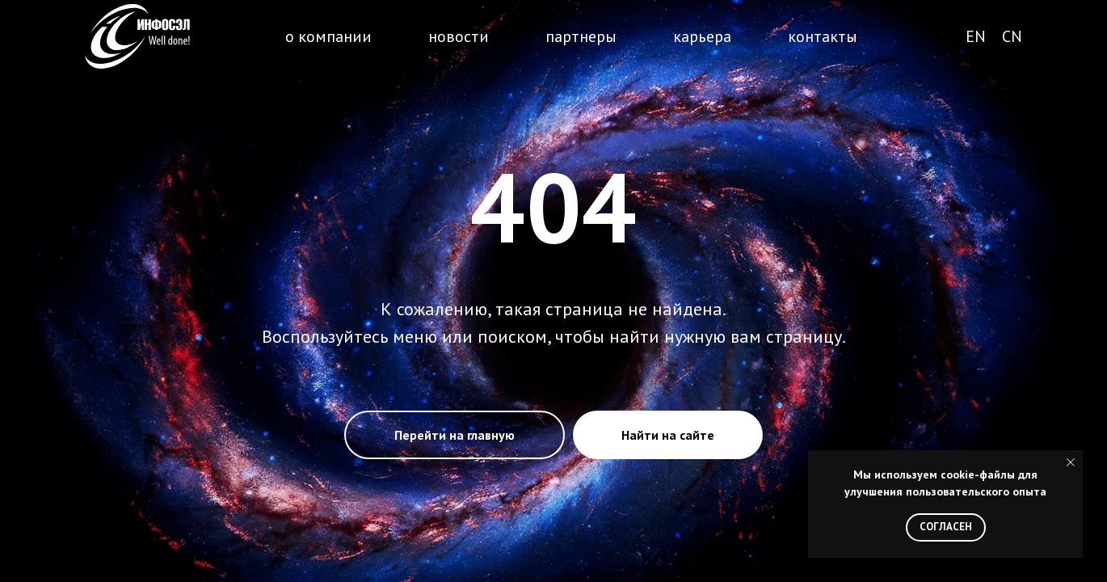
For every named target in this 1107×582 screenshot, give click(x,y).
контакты (822, 36)
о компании (328, 36)
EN (976, 36)
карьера (702, 36)
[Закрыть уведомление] (1071, 462)
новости (458, 36)
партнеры (581, 36)
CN (1012, 36)
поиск (909, 37)
